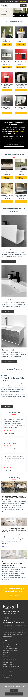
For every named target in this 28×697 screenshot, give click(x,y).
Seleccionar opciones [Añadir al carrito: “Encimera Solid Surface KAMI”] (7, 201)
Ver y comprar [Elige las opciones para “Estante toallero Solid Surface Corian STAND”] (21, 67)
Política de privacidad (14, 694)
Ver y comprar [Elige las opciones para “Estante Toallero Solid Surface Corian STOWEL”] (21, 44)
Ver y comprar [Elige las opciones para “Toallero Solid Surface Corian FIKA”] (7, 90)
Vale (14, 690)
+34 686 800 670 (23, 1)
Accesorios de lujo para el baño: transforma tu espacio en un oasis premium (14, 530)
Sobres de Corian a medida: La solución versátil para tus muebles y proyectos (14, 497)
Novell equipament (19, 131)
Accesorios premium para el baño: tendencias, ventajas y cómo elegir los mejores (14, 563)
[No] (26, 690)
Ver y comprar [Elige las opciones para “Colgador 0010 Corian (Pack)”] (7, 44)
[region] (14, 12)
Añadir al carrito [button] (21, 90)
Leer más (4, 514)
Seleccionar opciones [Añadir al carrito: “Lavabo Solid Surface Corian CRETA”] (21, 201)
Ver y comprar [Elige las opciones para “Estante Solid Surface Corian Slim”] (7, 113)
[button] (14, 12)
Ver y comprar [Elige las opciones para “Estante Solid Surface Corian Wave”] (7, 67)
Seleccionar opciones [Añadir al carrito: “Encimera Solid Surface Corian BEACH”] (7, 178)
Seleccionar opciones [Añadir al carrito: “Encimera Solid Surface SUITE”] (21, 178)
